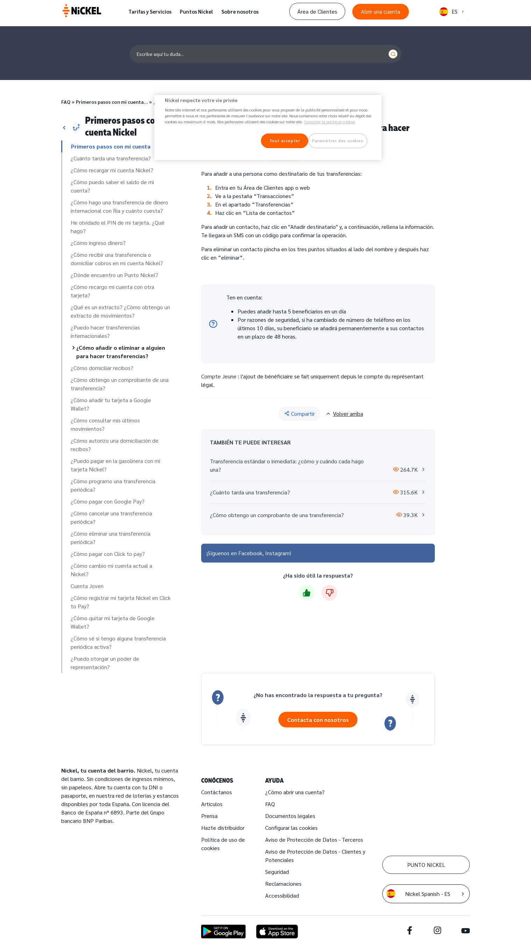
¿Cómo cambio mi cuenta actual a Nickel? (111, 570)
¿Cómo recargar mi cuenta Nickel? (112, 170)
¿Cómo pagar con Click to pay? (108, 553)
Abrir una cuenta (380, 11)
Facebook (250, 553)
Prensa (209, 815)
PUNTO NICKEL (426, 864)
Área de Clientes (317, 11)
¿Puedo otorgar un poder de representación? (105, 663)
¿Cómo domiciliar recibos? (102, 367)
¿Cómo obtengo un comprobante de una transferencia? (120, 384)
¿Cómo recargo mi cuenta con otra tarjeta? (112, 291)
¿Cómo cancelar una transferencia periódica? (111, 517)
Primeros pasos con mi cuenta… (112, 102)
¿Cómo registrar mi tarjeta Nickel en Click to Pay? (121, 602)
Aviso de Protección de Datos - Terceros (314, 839)
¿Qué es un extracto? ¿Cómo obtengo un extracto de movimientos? (120, 311)
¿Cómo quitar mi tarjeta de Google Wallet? (113, 622)
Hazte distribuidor (223, 827)
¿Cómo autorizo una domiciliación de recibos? (114, 444)
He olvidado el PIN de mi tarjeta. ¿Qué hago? (117, 226)
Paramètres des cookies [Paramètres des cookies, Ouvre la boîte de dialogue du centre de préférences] (337, 140)
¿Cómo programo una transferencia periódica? (113, 485)
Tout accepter (284, 140)
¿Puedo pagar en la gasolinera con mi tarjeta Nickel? (115, 465)
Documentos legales (290, 815)
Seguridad (277, 871)
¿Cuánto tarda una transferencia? (111, 158)
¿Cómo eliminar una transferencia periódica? (110, 537)
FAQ (65, 102)
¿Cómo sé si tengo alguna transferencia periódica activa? (118, 642)
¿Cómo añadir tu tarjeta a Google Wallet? (111, 404)
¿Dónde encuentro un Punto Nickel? (114, 274)
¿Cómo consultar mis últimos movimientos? (105, 424)
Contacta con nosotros (318, 719)
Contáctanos (216, 792)
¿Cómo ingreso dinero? (98, 242)
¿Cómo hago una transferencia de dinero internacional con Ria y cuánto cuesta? (119, 206)
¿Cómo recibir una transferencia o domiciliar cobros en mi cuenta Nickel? (117, 259)
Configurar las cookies (291, 827)
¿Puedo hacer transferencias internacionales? (105, 331)
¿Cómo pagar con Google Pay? (107, 501)
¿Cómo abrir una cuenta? (295, 792)
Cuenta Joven (87, 585)
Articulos (211, 803)
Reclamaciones (283, 883)
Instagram (277, 553)
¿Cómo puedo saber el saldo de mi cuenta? (112, 186)
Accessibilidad (282, 895)
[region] (268, 127)
